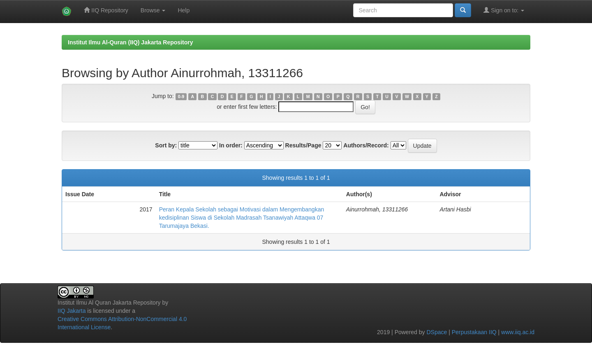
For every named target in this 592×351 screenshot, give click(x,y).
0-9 (181, 96)
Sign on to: (503, 10)
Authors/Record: (365, 145)
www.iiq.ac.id (517, 332)
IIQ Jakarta (72, 310)
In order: (231, 145)
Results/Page (303, 145)
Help (184, 10)
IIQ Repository (106, 10)
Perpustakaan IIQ (474, 332)
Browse (153, 10)
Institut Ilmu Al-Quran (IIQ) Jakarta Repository (130, 42)
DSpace (436, 332)
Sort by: (166, 145)
